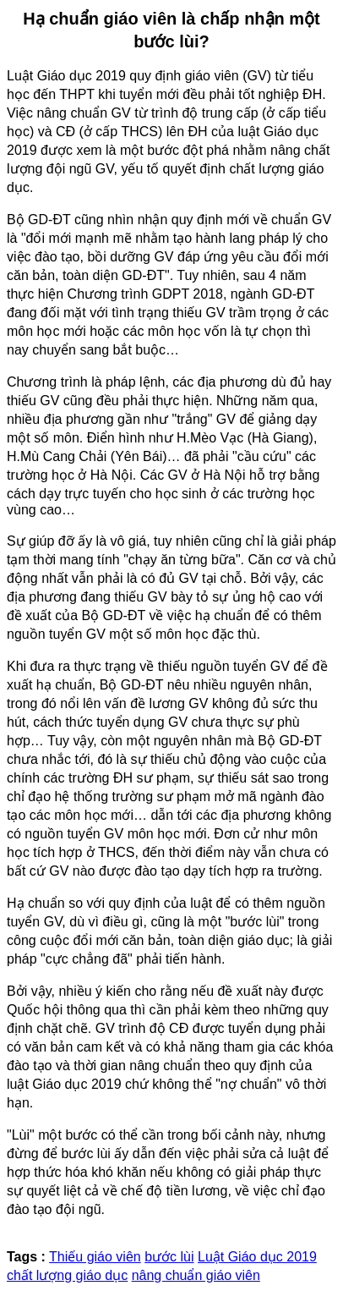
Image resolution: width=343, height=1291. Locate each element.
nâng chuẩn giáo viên (196, 1275)
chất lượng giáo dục (67, 1275)
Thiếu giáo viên (95, 1257)
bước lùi (168, 1257)
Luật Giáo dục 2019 (257, 1257)
